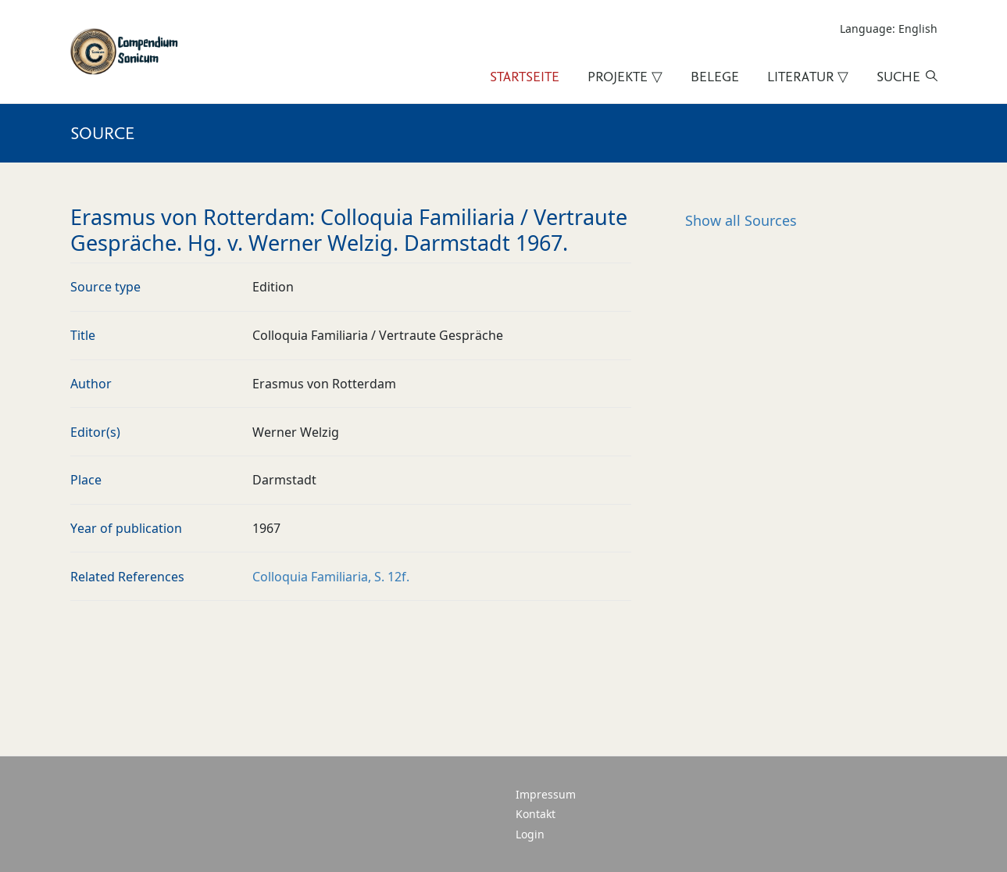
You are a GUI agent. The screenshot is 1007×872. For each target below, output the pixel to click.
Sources (741, 220)
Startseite (524, 76)
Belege (715, 76)
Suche (898, 76)
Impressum (546, 794)
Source (102, 133)
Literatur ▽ (807, 76)
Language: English (888, 28)
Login (530, 834)
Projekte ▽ (624, 76)
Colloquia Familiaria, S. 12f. (330, 576)
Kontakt (535, 813)
